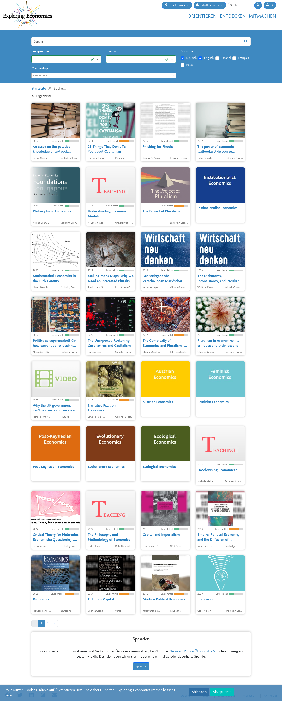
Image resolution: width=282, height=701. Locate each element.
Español (226, 58)
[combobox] (103, 75)
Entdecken (233, 16)
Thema (111, 51)
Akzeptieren (222, 692)
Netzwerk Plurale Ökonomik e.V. (192, 651)
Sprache (187, 51)
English (209, 58)
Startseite (38, 89)
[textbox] (104, 75)
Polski (190, 65)
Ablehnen (199, 692)
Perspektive (40, 51)
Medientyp (39, 68)
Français (243, 58)
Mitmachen (262, 16)
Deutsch (191, 58)
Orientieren (202, 16)
